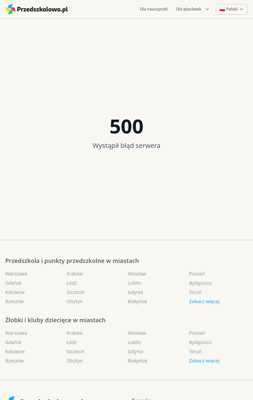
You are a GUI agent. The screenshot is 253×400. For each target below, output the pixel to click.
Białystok (137, 301)
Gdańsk (13, 283)
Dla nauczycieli (154, 9)
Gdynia (135, 292)
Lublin (134, 283)
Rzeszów (14, 301)
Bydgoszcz (200, 283)
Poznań (197, 274)
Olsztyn (75, 301)
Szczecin (75, 292)
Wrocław (137, 274)
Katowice (15, 292)
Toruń (195, 292)
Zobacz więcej (204, 301)
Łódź (72, 283)
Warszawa (16, 274)
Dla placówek (193, 9)
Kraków (75, 274)
